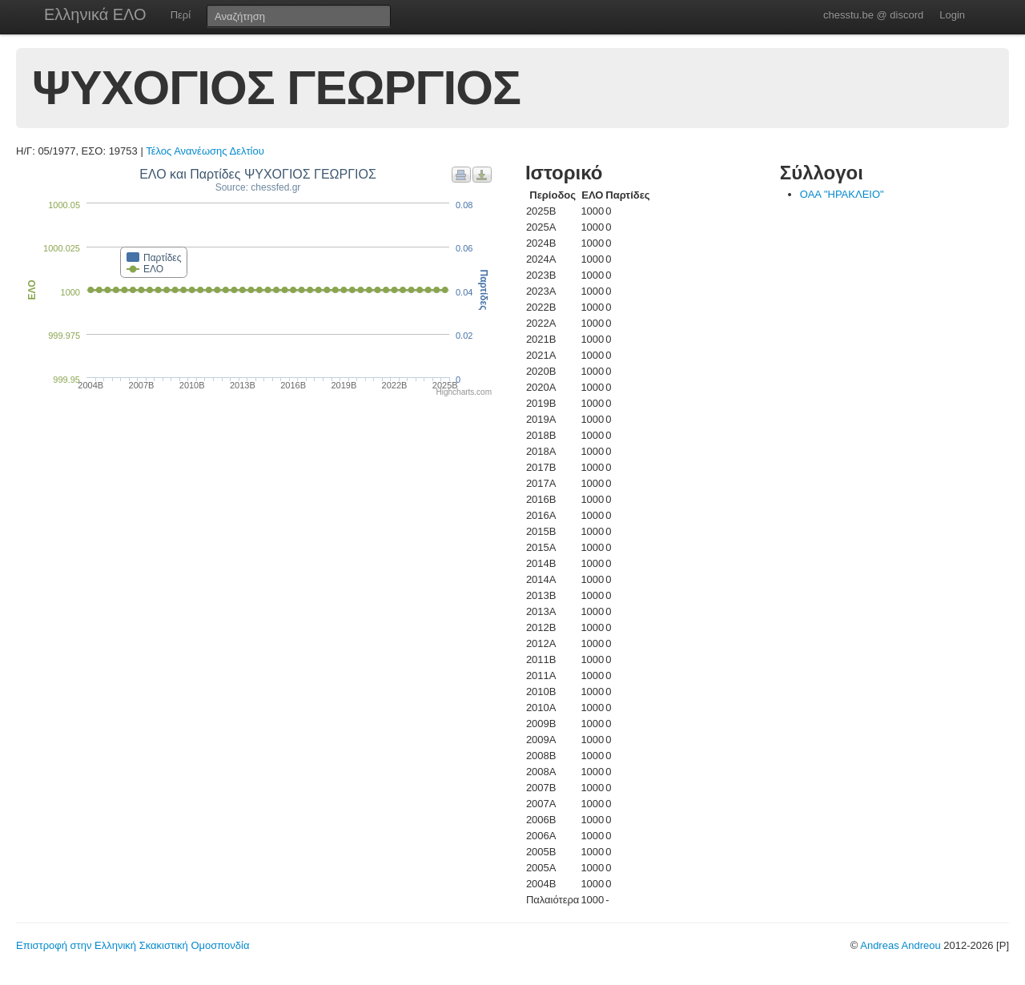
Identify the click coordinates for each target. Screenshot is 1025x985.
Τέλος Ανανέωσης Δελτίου (205, 151)
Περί (181, 15)
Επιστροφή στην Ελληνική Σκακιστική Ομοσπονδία (132, 945)
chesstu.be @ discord (873, 15)
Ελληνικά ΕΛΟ (95, 14)
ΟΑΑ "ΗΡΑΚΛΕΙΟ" (842, 194)
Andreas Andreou (900, 945)
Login (952, 15)
